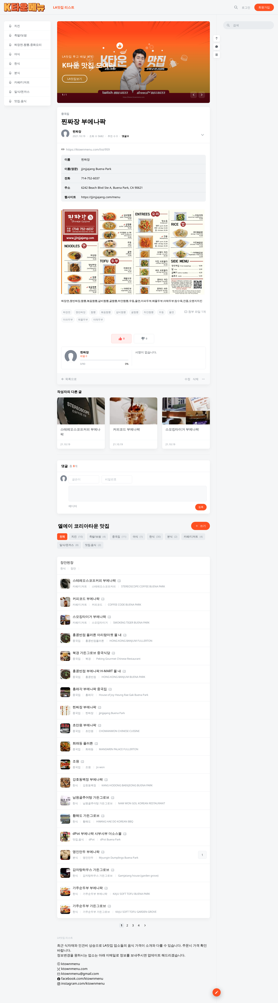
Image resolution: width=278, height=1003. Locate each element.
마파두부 (68, 319)
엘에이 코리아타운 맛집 (83, 525)
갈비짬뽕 (121, 312)
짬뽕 (93, 312)
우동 (161, 312)
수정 (187, 379)
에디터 (73, 506)
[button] (193, 94)
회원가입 (264, 7)
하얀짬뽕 (149, 312)
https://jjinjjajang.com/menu (100, 197)
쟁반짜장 (80, 312)
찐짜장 (77, 131)
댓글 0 (125, 136)
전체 (62, 536)
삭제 (195, 379)
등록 (200, 507)
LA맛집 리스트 (65, 937)
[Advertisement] (248, 93)
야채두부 (98, 319)
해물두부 (83, 319)
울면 (171, 312)
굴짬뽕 (134, 312)
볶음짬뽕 (106, 312)
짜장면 (66, 312)
